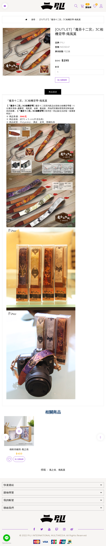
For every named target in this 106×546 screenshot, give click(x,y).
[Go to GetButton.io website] (6, 543)
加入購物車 (62, 80)
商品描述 (53, 92)
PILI (62, 42)
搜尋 (33, 19)
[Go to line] (6, 537)
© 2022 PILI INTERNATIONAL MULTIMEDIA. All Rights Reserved (53, 535)
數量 (57, 67)
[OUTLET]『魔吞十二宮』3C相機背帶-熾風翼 (60, 19)
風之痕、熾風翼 (57, 470)
